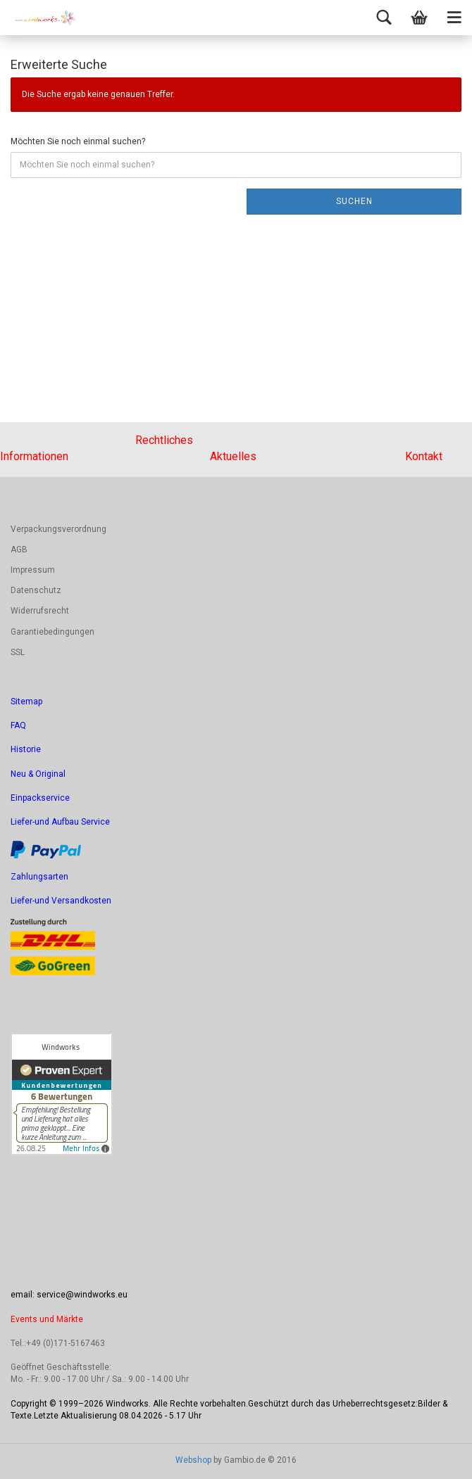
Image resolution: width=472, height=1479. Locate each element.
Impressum (33, 570)
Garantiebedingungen (52, 632)
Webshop (193, 1460)
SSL (18, 652)
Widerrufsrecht (40, 611)
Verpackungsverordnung (58, 529)
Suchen (354, 201)
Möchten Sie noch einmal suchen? (78, 141)
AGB (19, 549)
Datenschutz (36, 590)
